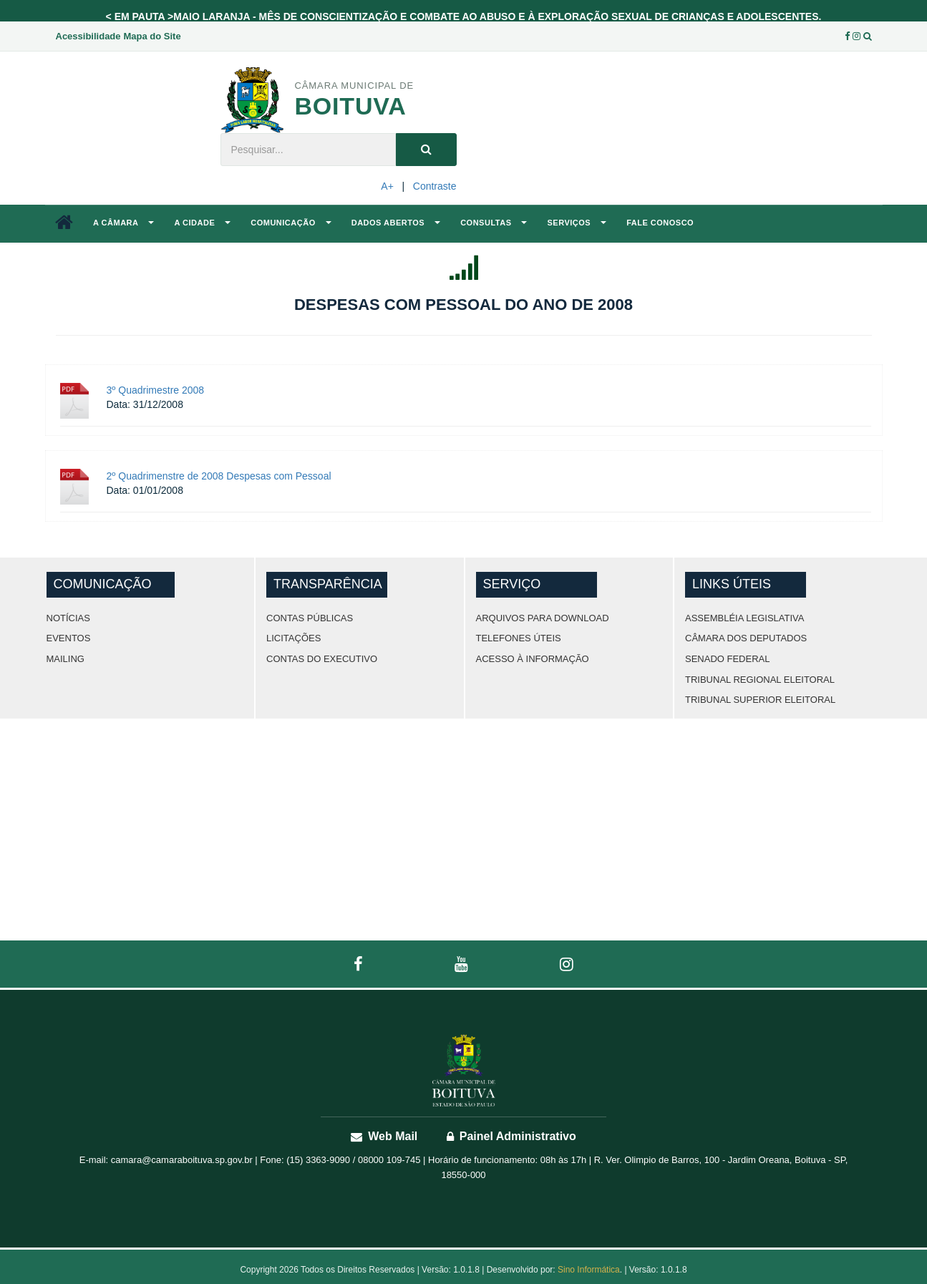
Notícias (68, 618)
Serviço (512, 584)
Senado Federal (727, 658)
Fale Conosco (660, 222)
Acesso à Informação (532, 658)
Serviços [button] (576, 222)
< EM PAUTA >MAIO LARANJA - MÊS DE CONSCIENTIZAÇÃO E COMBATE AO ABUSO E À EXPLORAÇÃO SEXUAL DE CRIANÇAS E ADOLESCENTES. (464, 16)
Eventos (69, 638)
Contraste (435, 186)
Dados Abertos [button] (395, 222)
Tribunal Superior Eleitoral (760, 699)
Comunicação (103, 584)
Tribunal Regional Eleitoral (760, 679)
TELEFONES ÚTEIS (518, 638)
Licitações (293, 638)
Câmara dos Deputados (746, 638)
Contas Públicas (309, 618)
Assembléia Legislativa (744, 618)
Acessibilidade (88, 36)
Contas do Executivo (321, 658)
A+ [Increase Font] (387, 186)
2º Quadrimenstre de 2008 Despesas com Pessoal (219, 476)
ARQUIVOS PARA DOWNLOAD (542, 618)
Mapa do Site (151, 36)
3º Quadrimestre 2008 (156, 390)
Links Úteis (731, 584)
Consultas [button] (493, 222)
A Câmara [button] (123, 222)
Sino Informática (589, 1270)
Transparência (327, 584)
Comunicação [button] (291, 222)
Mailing (65, 658)
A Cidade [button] (202, 222)
